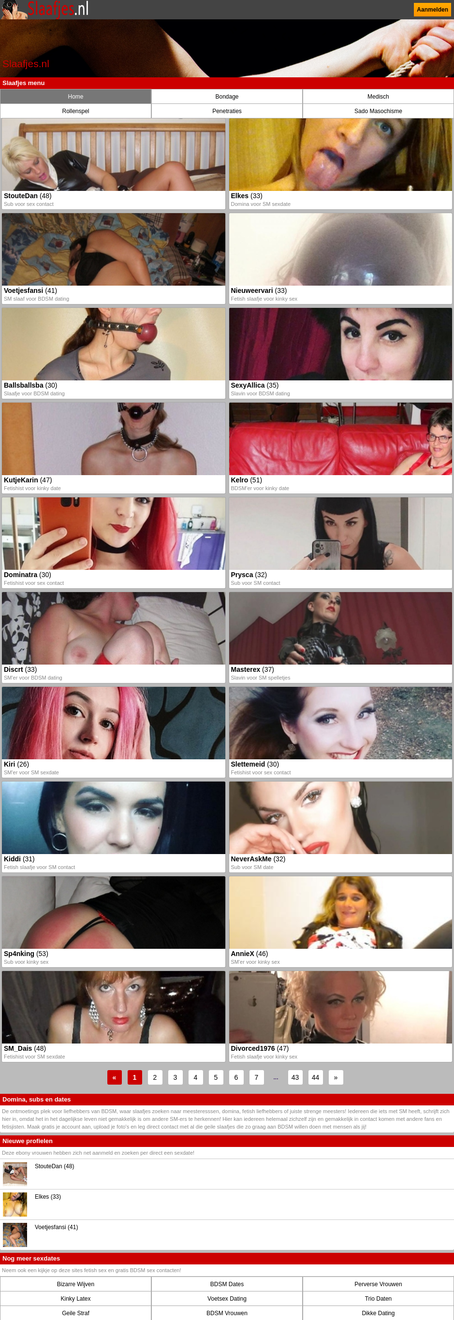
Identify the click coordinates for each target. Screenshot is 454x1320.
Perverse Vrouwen (378, 1284)
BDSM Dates (227, 1284)
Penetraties (227, 111)
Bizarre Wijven (75, 1284)
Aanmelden (432, 9)
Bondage (226, 96)
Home (75, 96)
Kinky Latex (75, 1298)
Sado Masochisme (378, 111)
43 (295, 1077)
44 (316, 1077)
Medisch (378, 96)
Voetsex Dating (227, 1298)
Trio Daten (378, 1298)
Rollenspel (75, 111)
